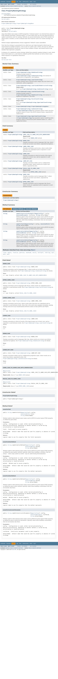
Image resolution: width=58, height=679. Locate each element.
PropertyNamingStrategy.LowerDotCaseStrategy (30, 91)
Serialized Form (6, 59)
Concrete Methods (31, 209)
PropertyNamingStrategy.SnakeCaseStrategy (29, 108)
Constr (16, 6)
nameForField (20, 224)
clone (4, 252)
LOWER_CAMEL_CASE (28, 146)
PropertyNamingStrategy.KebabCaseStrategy (29, 72)
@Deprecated (6, 370)
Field (11, 6)
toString (47, 252)
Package (8, 1)
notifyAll (41, 252)
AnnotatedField (45, 224)
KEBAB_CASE (26, 140)
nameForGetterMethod (22, 231)
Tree (20, 1)
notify (34, 252)
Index (31, 1)
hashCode (28, 252)
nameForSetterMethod (22, 240)
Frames (19, 4)
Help (34, 1)
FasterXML (14, 549)
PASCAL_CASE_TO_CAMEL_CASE (31, 168)
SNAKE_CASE (26, 174)
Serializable (5, 19)
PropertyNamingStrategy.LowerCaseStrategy (29, 79)
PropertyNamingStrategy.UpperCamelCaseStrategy (31, 116)
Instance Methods (18, 209)
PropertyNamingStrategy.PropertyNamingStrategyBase (18, 23)
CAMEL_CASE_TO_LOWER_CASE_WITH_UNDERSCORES (36, 134)
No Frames (24, 4)
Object (9, 29)
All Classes (33, 4)
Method (21, 6)
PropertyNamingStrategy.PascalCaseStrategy (29, 99)
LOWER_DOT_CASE (27, 161)
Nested (7, 6)
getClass (22, 252)
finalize (15, 252)
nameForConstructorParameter (25, 213)
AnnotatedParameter (22, 215)
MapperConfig (38, 213)
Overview (2, 1)
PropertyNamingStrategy (15, 134)
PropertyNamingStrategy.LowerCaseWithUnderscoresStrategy (34, 85)
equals (10, 252)
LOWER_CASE (26, 153)
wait (52, 252)
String (5, 213)
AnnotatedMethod (21, 232)
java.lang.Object (6, 13)
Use (17, 1)
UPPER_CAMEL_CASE (28, 181)
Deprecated (25, 1)
